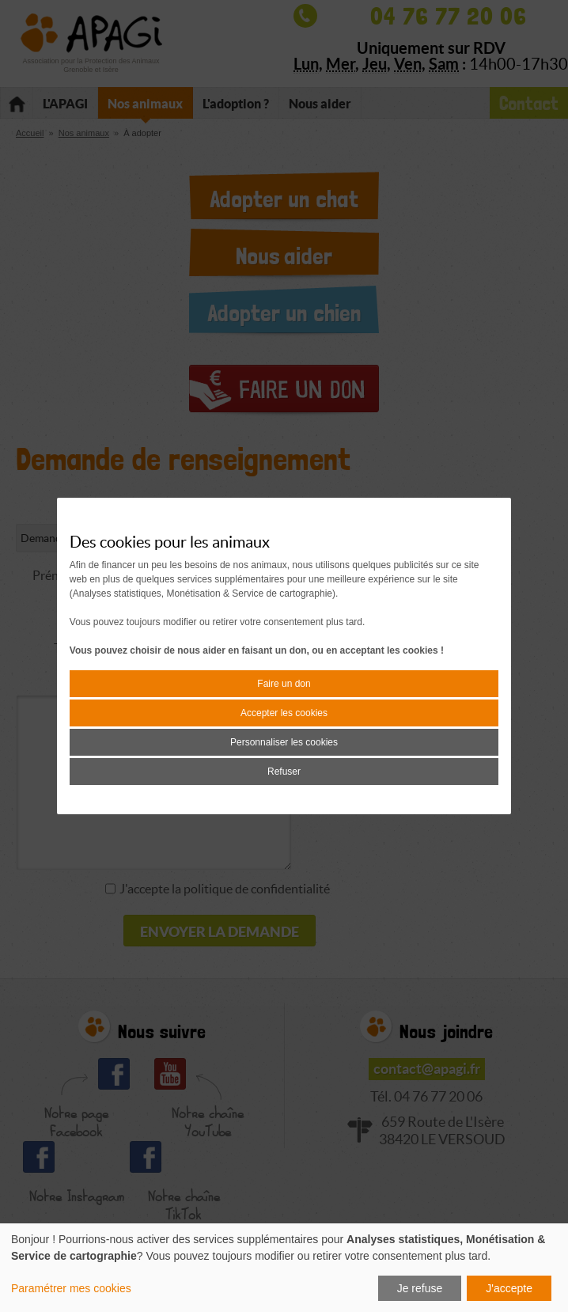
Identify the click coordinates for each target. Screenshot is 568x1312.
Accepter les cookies (284, 713)
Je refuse (420, 1288)
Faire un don (283, 683)
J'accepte (509, 1288)
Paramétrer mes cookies (71, 1288)
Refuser (284, 771)
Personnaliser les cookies (284, 742)
